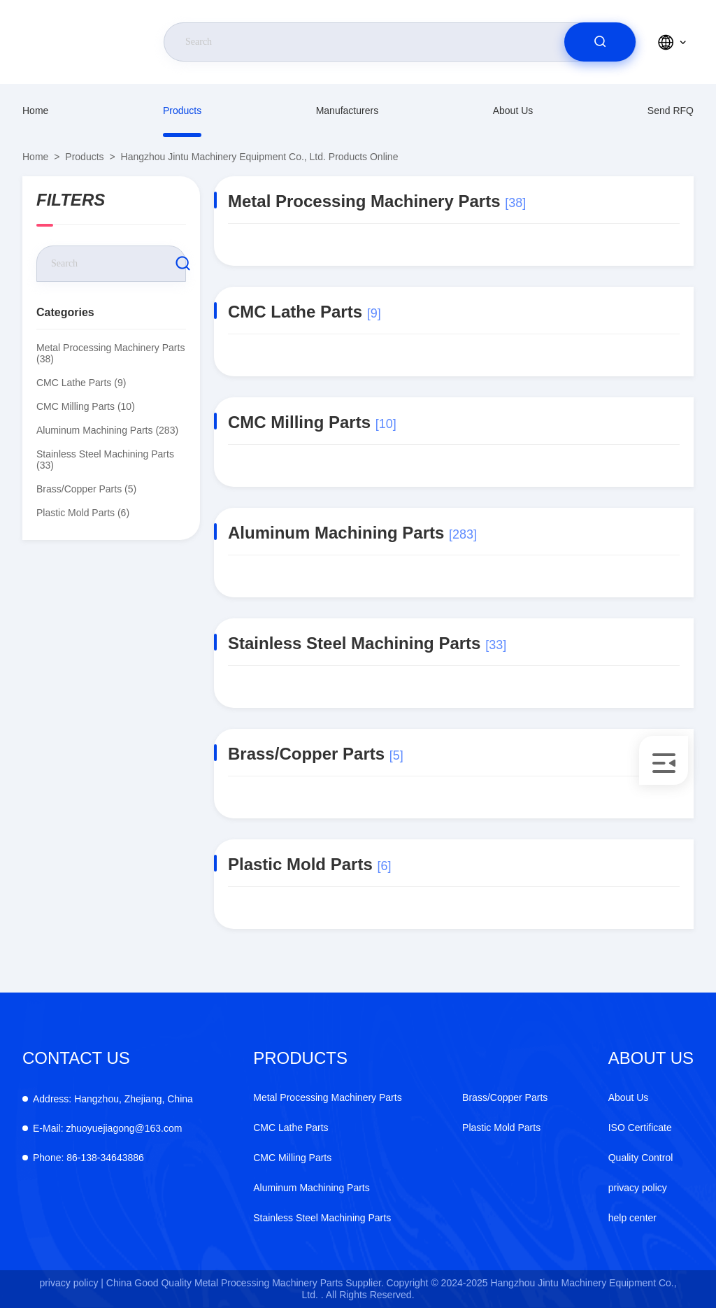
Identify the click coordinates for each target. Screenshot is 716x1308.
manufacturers (347, 110)
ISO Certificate (640, 1127)
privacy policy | (71, 1282)
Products (182, 110)
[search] (600, 42)
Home (35, 110)
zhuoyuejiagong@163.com (107, 1128)
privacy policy (637, 1187)
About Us (513, 110)
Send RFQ (670, 110)
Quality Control (640, 1157)
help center (632, 1217)
